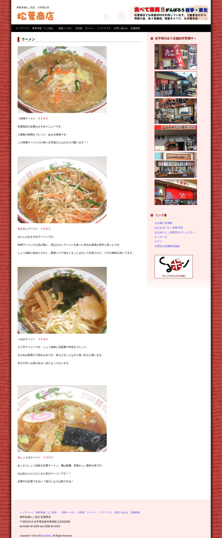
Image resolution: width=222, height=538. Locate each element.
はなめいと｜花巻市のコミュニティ (175, 232)
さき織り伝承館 (163, 223)
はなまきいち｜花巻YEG (169, 227)
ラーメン (89, 28)
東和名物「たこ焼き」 (44, 28)
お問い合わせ (121, 28)
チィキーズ (161, 237)
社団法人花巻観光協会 (167, 246)
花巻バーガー (65, 28)
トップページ (22, 28)
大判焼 (78, 28)
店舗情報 (135, 28)
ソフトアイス (104, 28)
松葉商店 (47, 536)
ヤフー (158, 241)
